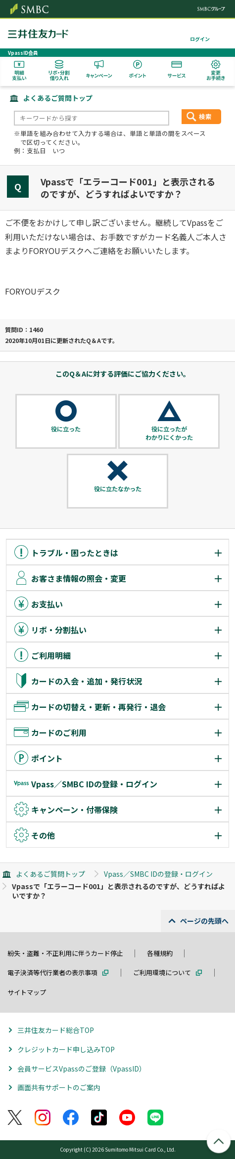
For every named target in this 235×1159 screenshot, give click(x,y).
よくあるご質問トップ (58, 98)
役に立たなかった (117, 488)
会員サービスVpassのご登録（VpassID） (81, 1068)
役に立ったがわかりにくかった (169, 433)
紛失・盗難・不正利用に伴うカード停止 (65, 953)
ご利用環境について (162, 972)
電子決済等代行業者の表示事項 (52, 972)
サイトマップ (26, 992)
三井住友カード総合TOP (55, 1030)
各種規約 (160, 953)
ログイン (200, 39)
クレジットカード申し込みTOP (66, 1049)
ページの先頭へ (204, 921)
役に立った (66, 429)
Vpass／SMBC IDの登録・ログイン (158, 874)
